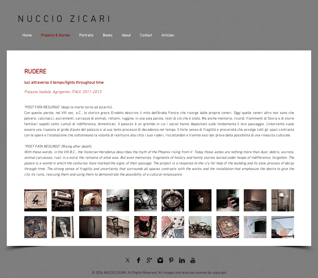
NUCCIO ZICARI (65, 19)
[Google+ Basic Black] (149, 260)
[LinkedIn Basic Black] (182, 260)
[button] (35, 200)
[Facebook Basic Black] (138, 260)
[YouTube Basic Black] (193, 260)
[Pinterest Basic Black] (171, 260)
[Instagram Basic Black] (160, 260)
